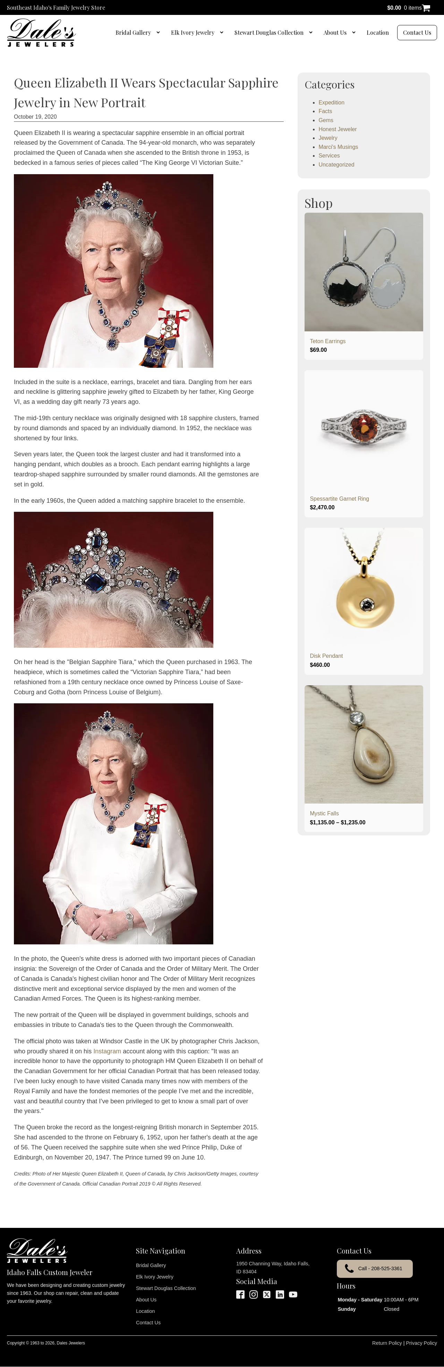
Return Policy (387, 1343)
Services (329, 156)
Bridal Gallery (133, 32)
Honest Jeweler (337, 129)
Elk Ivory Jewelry (192, 32)
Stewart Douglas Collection (269, 32)
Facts (325, 111)
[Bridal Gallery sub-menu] (159, 33)
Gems (325, 120)
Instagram (107, 1051)
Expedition (331, 102)
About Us (335, 32)
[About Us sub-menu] (355, 33)
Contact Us (417, 32)
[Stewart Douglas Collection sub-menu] (312, 33)
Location (378, 32)
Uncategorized (336, 165)
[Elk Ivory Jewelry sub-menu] (223, 33)
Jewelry (327, 138)
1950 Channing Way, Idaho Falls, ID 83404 (272, 1267)
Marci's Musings (338, 147)
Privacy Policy (421, 1343)
